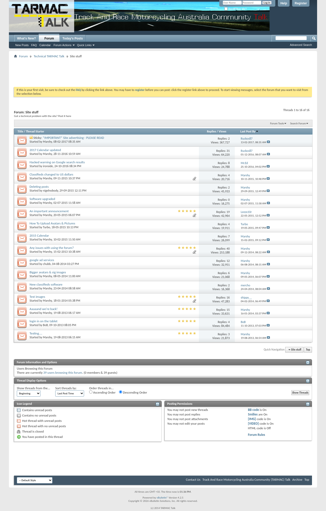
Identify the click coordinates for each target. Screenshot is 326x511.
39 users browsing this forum (62, 372)
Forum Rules (256, 435)
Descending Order (133, 392)
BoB (45, 325)
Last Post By (249, 131)
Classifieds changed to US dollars (51, 174)
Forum (49, 38)
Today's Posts (72, 38)
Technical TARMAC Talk (49, 56)
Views (222, 131)
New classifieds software (46, 284)
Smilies (253, 414)
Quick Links (84, 45)
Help (283, 3)
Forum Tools (277, 123)
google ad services (42, 260)
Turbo (46, 227)
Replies (211, 131)
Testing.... (36, 333)
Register (301, 3)
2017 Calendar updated (45, 150)
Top (308, 349)
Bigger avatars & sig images (48, 272)
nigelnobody (50, 190)
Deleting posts (39, 187)
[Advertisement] (163, 70)
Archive (297, 479)
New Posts (22, 45)
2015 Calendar (39, 235)
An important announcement (49, 211)
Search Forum (298, 123)
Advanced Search (301, 44)
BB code (253, 410)
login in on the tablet (44, 321)
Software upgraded (42, 199)
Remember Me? (235, 9)
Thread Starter (35, 131)
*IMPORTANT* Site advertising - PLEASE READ (73, 138)
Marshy (47, 141)
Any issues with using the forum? (52, 248)
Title (20, 131)
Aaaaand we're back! (44, 309)
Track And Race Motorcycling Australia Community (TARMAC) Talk (246, 479)
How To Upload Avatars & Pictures (52, 223)
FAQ (34, 45)
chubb (47, 264)
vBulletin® (162, 497)
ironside (48, 166)
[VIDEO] (253, 423)
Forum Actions (62, 45)
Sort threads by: (66, 388)
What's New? (26, 38)
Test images (37, 297)
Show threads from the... (33, 388)
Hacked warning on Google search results (57, 162)
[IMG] (252, 419)
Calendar (45, 45)
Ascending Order (102, 392)
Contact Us (193, 479)
